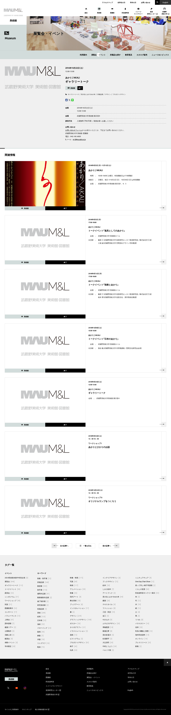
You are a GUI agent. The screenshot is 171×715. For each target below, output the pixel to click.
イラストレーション (79, 631)
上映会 (9, 619)
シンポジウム (12, 596)
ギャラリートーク (73, 94)
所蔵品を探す (115, 54)
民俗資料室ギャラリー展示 (147, 593)
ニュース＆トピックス (95, 690)
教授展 (42, 586)
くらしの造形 (142, 589)
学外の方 (133, 2)
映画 (74, 585)
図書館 (48, 677)
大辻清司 (108, 642)
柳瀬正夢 (107, 631)
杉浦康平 (107, 638)
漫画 (73, 635)
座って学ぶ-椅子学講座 (145, 585)
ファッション (109, 608)
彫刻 (40, 647)
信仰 (138, 627)
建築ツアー (10, 627)
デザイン (108, 94)
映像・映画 (76, 577)
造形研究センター (53, 690)
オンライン (141, 638)
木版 (40, 639)
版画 (40, 631)
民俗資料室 (50, 681)
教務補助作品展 (44, 597)
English (130, 690)
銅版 (40, 635)
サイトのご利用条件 (12, 709)
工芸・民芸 (109, 612)
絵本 (106, 585)
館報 (138, 646)
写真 (73, 581)
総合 (47, 669)
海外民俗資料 (142, 635)
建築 (106, 600)
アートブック (109, 593)
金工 (106, 616)
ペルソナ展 (108, 650)
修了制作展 (42, 601)
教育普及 (128, 54)
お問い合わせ (145, 2)
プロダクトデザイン (119, 94)
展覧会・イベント (98, 54)
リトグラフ (43, 643)
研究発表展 (42, 605)
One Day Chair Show (144, 581)
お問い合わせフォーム (73, 130)
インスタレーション (79, 608)
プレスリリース (143, 642)
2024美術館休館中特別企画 (16, 577)
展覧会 (9, 581)
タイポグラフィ (77, 627)
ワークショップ (12, 600)
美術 (41, 612)
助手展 (42, 590)
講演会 (9, 593)
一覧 (85, 546)
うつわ (139, 619)
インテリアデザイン (111, 577)
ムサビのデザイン (111, 623)
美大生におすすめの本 (88, 94)
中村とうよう (109, 646)
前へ (110, 545)
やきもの (107, 619)
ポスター (75, 623)
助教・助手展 (44, 578)
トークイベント (12, 589)
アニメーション (77, 589)
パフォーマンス (12, 616)
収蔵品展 (42, 609)
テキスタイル (109, 604)
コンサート (11, 612)
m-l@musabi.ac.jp (79, 139)
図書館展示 (11, 608)
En (165, 2)
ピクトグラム (76, 638)
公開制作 (9, 631)
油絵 (40, 624)
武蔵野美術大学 (52, 694)
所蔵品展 (100, 94)
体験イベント (11, 642)
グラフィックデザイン (80, 619)
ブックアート (76, 604)
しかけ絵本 (108, 589)
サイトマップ (26, 709)
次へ (61, 545)
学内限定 (10, 646)
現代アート (75, 596)
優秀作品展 (43, 593)
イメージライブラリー (54, 686)
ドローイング (44, 628)
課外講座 (9, 623)
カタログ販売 (142, 54)
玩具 (73, 650)
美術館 (48, 673)
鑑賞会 (9, 638)
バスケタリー (142, 623)
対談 (8, 604)
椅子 (73, 646)
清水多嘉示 (108, 635)
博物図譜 (108, 627)
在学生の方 (121, 2)
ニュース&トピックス (160, 54)
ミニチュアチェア (143, 577)
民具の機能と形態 (143, 631)
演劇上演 (9, 635)
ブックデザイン (110, 581)
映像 (73, 593)
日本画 (41, 620)
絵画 (41, 616)
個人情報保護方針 (42, 709)
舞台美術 (75, 600)
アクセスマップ (107, 2)
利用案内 (83, 54)
